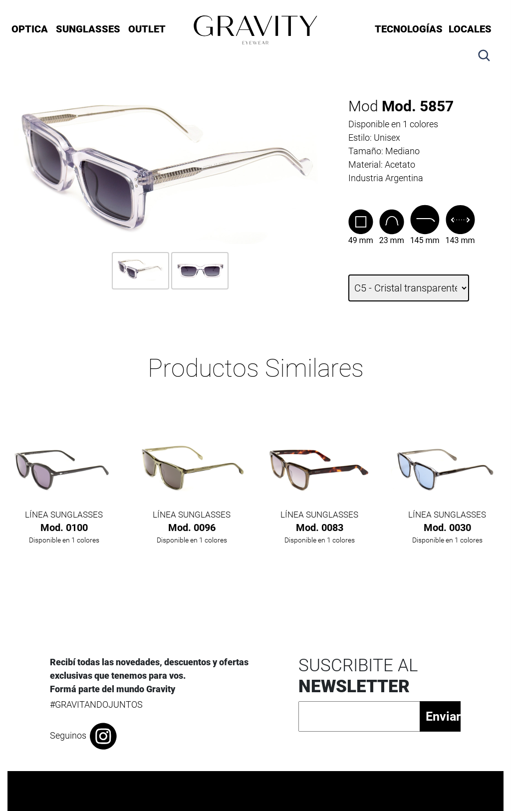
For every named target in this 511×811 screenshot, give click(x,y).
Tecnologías (409, 29)
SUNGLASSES (88, 29)
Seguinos (84, 736)
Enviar (443, 716)
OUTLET (147, 29)
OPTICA (29, 29)
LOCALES (470, 29)
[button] (484, 49)
